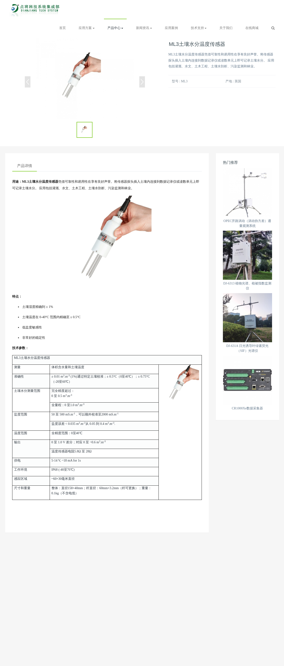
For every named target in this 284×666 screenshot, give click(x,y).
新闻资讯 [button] (144, 28)
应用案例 (171, 28)
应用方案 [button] (87, 28)
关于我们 (225, 28)
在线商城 (251, 28)
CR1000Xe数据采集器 (247, 408)
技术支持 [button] (199, 28)
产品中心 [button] (115, 28)
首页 (62, 28)
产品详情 (24, 166)
